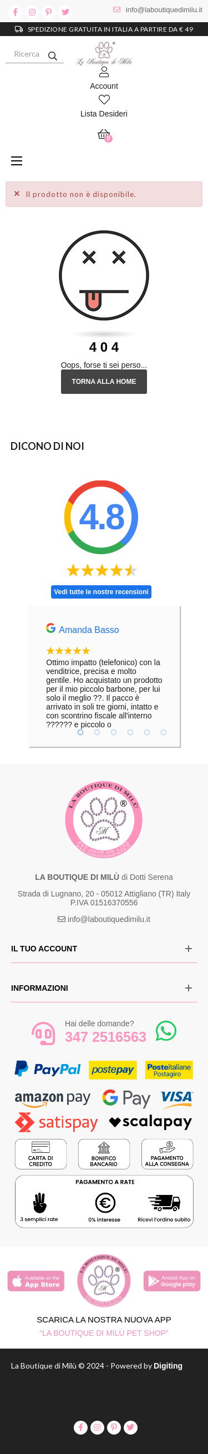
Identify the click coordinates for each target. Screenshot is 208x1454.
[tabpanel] (104, 676)
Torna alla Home (104, 382)
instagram (32, 12)
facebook (15, 12)
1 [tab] (80, 732)
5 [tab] (147, 732)
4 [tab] (130, 732)
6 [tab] (163, 732)
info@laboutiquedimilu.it (164, 10)
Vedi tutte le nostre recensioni (101, 592)
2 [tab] (97, 732)
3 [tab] (113, 732)
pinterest (48, 12)
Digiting (168, 1365)
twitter (65, 12)
